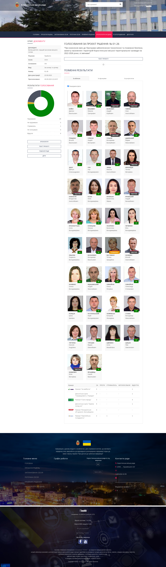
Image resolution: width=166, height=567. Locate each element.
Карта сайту (98, 472)
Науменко (128, 255)
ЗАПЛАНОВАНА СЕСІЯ (61, 34)
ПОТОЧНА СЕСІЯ (75, 34)
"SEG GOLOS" (82, 561)
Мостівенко (111, 255)
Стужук (128, 314)
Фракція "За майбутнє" (83, 389)
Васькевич (91, 109)
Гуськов (109, 138)
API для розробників (83, 528)
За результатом (129, 78)
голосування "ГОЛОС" (81, 550)
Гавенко (128, 109)
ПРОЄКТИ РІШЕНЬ (47, 34)
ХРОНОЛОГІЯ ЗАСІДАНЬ (103, 34)
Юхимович (73, 372)
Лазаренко (110, 226)
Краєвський (129, 197)
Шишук (128, 343)
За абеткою (76, 78)
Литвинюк (129, 226)
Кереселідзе (129, 167)
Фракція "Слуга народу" (83, 400)
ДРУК (44, 156)
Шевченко (110, 343)
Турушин (91, 343)
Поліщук (72, 314)
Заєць (109, 167)
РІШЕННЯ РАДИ (44, 151)
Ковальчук (72, 197)
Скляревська (111, 314)
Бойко (71, 109)
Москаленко (92, 255)
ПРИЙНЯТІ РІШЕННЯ (88, 34)
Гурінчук (91, 138)
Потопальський (93, 314)
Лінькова (72, 255)
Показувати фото (75, 86)
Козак (90, 197)
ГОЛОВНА (36, 34)
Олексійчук (110, 284)
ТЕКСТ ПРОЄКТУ (103, 59)
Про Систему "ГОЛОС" (82, 533)
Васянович (110, 109)
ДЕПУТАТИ (130, 34)
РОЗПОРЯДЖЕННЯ (119, 34)
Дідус (71, 167)
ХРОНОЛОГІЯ (44, 141)
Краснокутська (74, 226)
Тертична (72, 343)
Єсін (89, 167)
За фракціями (102, 78)
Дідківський (129, 138)
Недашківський (93, 284)
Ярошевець (91, 372)
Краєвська (110, 197)
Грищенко (72, 138)
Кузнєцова (91, 226)
